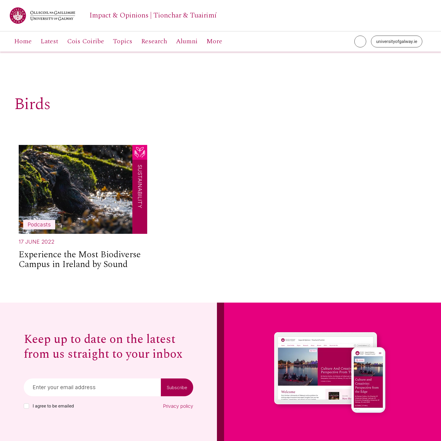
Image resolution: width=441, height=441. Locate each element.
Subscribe (177, 387)
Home (23, 41)
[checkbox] (26, 406)
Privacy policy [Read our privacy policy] (178, 406)
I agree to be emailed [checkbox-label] (53, 406)
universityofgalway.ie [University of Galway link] (396, 41)
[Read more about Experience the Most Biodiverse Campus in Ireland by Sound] (83, 209)
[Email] (92, 387)
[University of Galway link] (113, 15)
